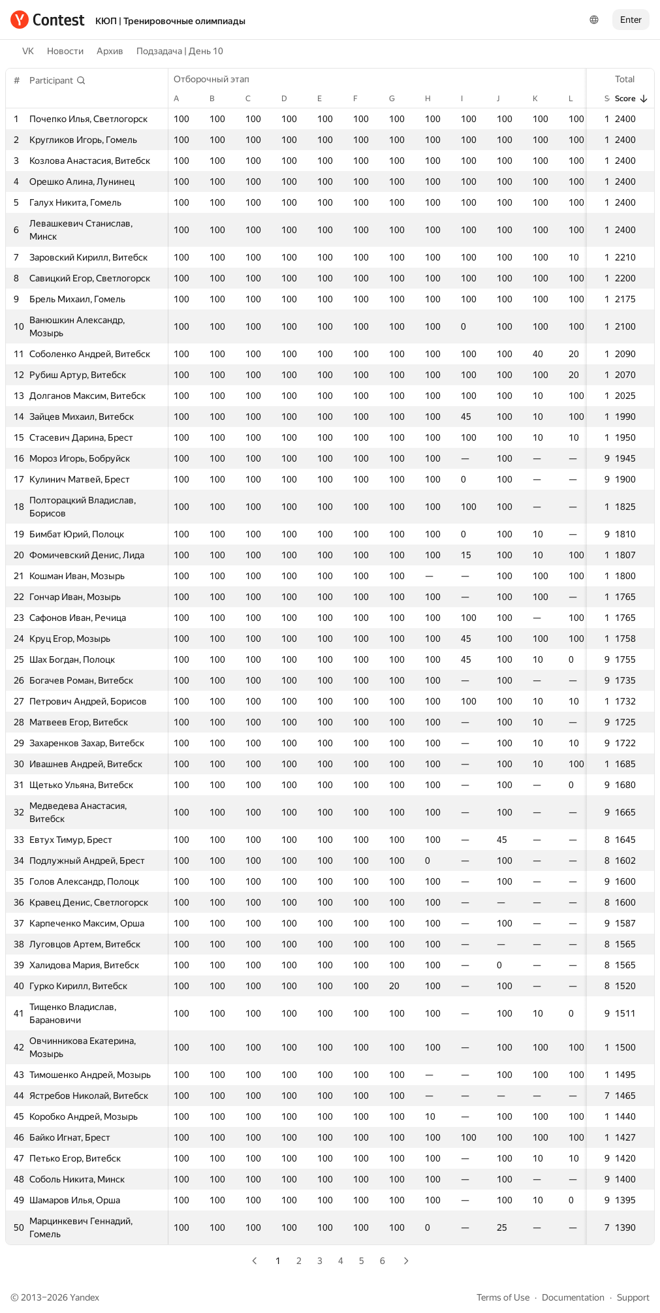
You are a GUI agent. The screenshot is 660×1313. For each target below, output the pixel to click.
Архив (110, 51)
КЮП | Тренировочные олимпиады (170, 21)
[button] (57, 80)
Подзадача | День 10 (179, 51)
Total (631, 79)
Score (632, 98)
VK (28, 51)
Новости (65, 51)
